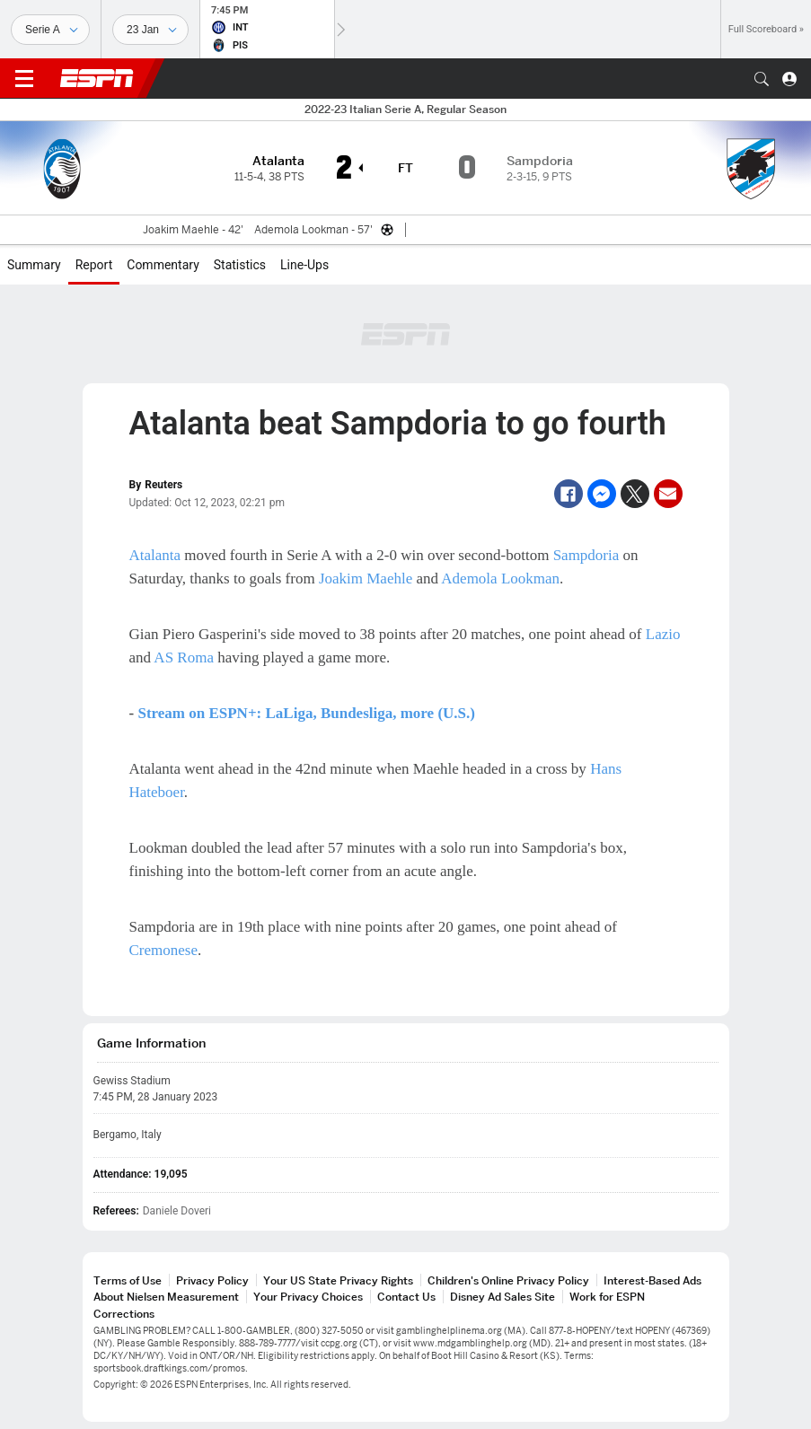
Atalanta (155, 555)
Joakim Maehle (365, 578)
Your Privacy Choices (308, 1296)
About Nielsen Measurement (166, 1296)
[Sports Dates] (150, 29)
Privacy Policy (212, 1280)
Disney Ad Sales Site (502, 1296)
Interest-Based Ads (652, 1280)
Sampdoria (586, 555)
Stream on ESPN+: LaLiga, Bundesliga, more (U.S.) (306, 713)
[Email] (668, 493)
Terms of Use (127, 1280)
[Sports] (50, 29)
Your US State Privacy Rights (338, 1280)
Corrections (123, 1313)
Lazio (663, 634)
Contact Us (406, 1296)
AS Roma (184, 657)
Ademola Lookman (500, 578)
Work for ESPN (607, 1296)
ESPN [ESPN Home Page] (97, 78)
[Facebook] (568, 493)
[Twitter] (635, 493)
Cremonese (163, 950)
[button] (761, 79)
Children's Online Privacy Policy (508, 1280)
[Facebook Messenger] (601, 493)
